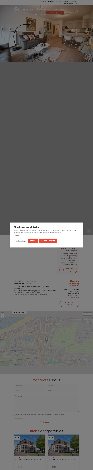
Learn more (17, 235)
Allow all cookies (48, 241)
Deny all (33, 241)
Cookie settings (21, 241)
